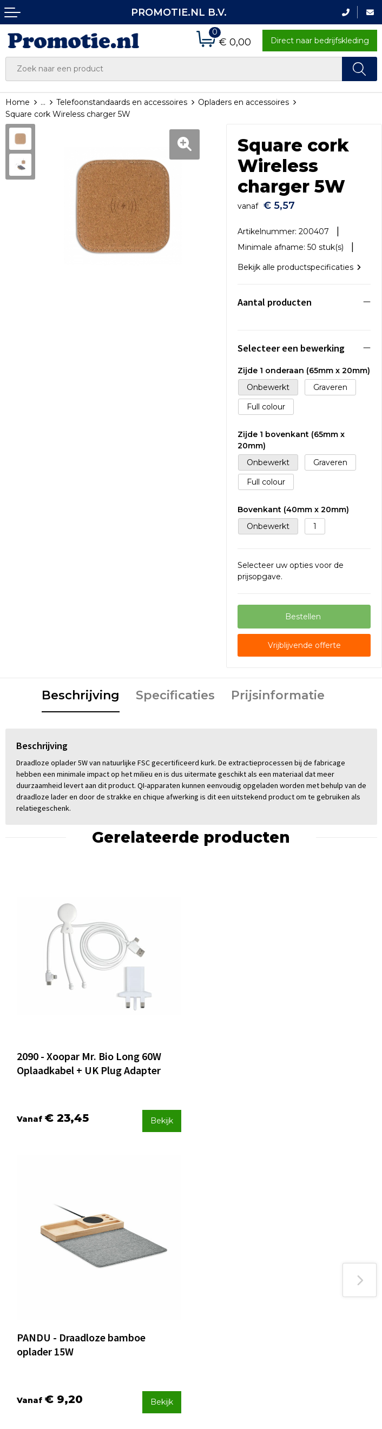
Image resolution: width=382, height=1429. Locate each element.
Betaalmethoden (228, 1201)
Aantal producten (275, 296)
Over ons (118, 1187)
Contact (211, 1187)
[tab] (81, 690)
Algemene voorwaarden (316, 1209)
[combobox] (174, 69)
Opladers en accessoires (243, 102)
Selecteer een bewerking (291, 342)
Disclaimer (311, 1260)
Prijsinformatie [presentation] (278, 690)
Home (17, 102)
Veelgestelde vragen (140, 1201)
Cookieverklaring (323, 1230)
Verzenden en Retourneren (222, 1222)
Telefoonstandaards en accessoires (121, 102)
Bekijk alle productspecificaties (299, 262)
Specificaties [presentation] (175, 690)
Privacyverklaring (324, 1245)
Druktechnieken (131, 1215)
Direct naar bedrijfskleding (320, 40)
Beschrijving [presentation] (81, 690)
